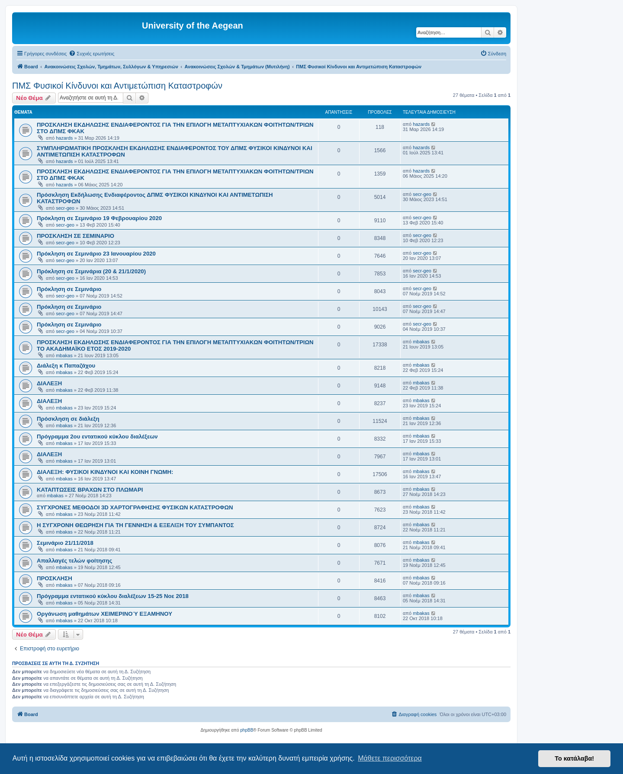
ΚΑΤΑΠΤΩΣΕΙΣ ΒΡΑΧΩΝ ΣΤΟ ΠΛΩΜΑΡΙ (90, 489)
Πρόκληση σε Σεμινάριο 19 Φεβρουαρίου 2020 (99, 218)
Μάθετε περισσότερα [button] (390, 758)
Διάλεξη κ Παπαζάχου (66, 365)
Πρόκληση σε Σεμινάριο (69, 289)
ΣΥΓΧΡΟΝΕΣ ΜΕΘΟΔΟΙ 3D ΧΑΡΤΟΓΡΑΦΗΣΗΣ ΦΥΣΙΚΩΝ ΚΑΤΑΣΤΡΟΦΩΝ (135, 507)
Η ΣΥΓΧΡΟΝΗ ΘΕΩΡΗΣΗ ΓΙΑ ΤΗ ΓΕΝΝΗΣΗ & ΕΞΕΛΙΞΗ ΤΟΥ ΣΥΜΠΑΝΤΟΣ (135, 525)
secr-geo (65, 208)
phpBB (246, 730)
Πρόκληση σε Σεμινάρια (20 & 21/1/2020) (91, 271)
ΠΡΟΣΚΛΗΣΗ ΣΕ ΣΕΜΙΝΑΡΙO (75, 236)
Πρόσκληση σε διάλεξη (68, 419)
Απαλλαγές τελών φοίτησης (74, 560)
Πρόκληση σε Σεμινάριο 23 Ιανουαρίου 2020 (96, 253)
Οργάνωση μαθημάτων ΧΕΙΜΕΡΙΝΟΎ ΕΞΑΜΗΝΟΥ (104, 614)
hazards (64, 138)
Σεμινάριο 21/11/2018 (65, 543)
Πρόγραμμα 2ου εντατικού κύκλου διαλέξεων (97, 436)
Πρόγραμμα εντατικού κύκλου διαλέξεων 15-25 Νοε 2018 (113, 596)
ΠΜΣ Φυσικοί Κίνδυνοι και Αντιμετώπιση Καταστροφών (117, 85)
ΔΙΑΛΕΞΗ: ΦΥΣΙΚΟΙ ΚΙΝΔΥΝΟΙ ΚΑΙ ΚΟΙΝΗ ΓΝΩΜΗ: (105, 472)
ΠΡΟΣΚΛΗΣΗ (54, 578)
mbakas (64, 355)
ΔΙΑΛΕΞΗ (49, 383)
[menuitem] (91, 53)
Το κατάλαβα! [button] (574, 758)
